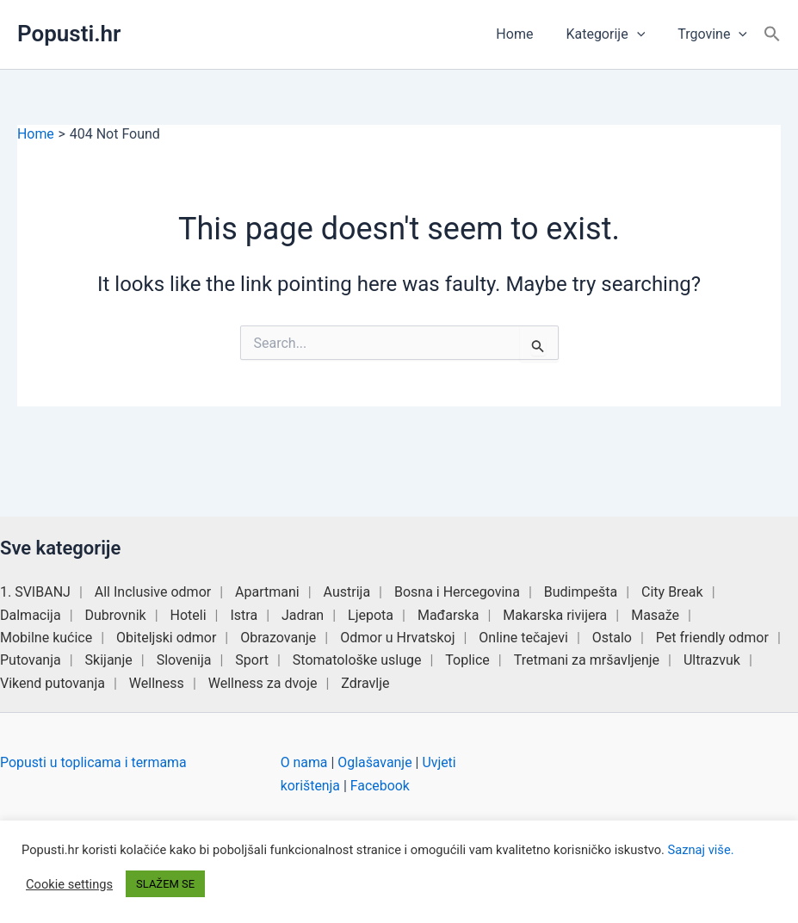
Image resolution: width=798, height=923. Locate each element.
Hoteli (188, 615)
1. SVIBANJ (35, 592)
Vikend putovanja (52, 683)
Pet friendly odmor (712, 637)
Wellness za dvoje (263, 683)
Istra (243, 615)
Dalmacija (30, 615)
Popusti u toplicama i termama (94, 762)
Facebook (380, 785)
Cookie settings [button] (69, 884)
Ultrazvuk (712, 660)
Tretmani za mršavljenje (586, 660)
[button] (644, 34)
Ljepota (370, 615)
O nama (304, 762)
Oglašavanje (375, 762)
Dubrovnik (115, 615)
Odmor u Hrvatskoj (397, 637)
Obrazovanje (278, 637)
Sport (252, 660)
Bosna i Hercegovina (457, 592)
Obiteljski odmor (166, 637)
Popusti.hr (69, 33)
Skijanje (109, 660)
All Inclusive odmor (153, 592)
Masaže (655, 615)
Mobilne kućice (46, 637)
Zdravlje (365, 683)
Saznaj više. (701, 850)
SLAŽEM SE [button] (165, 883)
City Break (672, 592)
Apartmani (267, 592)
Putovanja (30, 660)
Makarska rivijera (555, 615)
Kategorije (613, 34)
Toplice (467, 660)
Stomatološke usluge (357, 660)
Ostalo (612, 637)
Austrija (347, 592)
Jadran (302, 615)
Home (527, 34)
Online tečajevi (523, 637)
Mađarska (448, 615)
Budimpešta (580, 592)
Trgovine (715, 34)
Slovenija (184, 660)
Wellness (156, 683)
